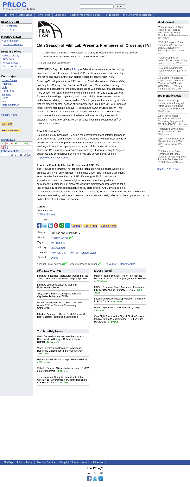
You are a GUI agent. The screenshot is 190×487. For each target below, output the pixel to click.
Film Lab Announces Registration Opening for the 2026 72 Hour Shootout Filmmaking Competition (62, 277)
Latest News (25, 14)
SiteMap (8, 462)
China (5, 97)
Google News (108, 225)
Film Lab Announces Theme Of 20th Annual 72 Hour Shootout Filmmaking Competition (61, 315)
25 (25, 154)
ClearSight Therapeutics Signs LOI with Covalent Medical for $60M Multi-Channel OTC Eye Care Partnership (119, 319)
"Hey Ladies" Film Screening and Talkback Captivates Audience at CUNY (59, 295)
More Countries (10, 104)
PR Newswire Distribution (137, 14)
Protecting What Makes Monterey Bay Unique (117, 307)
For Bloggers (112, 14)
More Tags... (10, 29)
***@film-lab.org (46, 214)
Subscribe (60, 14)
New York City (11, 55)
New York (8, 59)
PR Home (8, 14)
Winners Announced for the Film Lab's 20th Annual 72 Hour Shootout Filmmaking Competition (59, 305)
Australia (7, 83)
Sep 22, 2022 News (168, 169)
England (6, 94)
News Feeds (43, 14)
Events (54, 257)
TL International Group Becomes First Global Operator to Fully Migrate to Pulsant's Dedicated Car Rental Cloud (62, 380)
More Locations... (13, 66)
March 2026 (8, 139)
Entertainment (11, 40)
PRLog (75, 69)
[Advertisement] (141, 130)
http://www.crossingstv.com (53, 157)
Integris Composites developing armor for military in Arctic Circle (172, 60)
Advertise (98, 462)
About (85, 462)
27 (16, 154)
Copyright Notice (68, 462)
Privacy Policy (25, 462)
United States (10, 62)
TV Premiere (10, 25)
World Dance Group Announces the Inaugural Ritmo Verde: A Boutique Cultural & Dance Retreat (60, 339)
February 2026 (9, 151)
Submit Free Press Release (85, 14)
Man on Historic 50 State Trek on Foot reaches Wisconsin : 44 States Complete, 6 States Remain (120, 277)
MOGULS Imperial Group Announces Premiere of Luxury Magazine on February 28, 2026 (119, 288)
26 (20, 154)
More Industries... (13, 44)
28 (12, 154)
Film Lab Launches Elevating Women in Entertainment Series (57, 286)
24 (29, 154)
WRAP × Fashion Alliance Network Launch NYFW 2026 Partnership (171, 141)
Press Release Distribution (19, 7)
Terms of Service (46, 462)
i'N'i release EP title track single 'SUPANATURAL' (62, 359)
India (4, 87)
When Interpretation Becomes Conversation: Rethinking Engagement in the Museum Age (60, 349)
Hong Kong (8, 90)
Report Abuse (127, 263)
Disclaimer (111, 263)
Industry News (9, 114)
